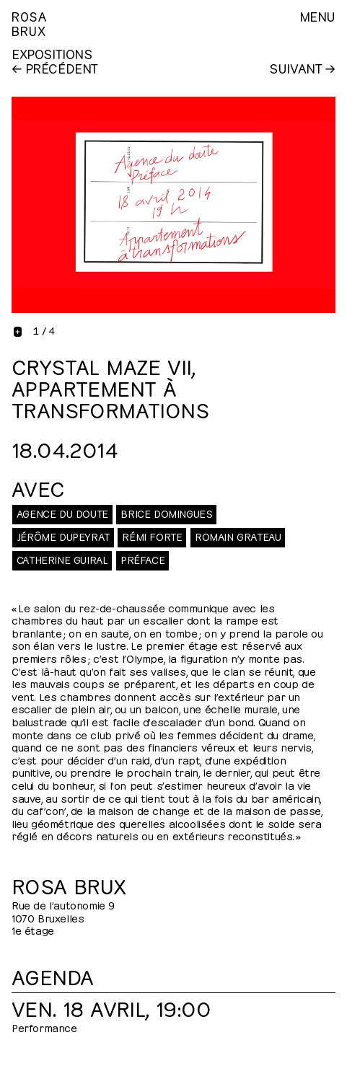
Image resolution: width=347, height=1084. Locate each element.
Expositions (52, 53)
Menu (317, 16)
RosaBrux (29, 22)
